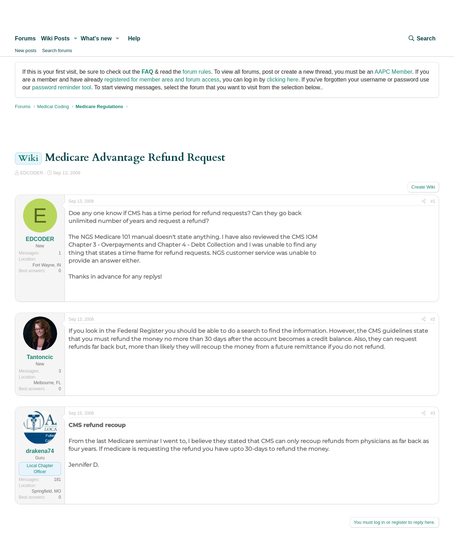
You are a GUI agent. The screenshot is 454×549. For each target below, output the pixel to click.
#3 (433, 413)
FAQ (147, 72)
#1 (433, 201)
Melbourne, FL (47, 382)
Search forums (57, 50)
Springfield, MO (46, 491)
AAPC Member (393, 72)
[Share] (423, 201)
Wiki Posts (55, 38)
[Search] (421, 38)
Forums (25, 38)
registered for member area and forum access (162, 80)
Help (134, 38)
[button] (75, 38)
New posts (26, 50)
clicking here (282, 80)
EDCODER (31, 172)
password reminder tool (61, 87)
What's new (96, 38)
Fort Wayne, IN (47, 265)
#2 (433, 319)
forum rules (197, 72)
